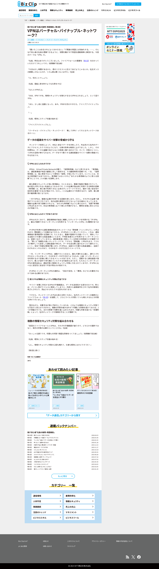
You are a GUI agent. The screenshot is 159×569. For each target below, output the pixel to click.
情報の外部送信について (124, 541)
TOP (26, 20)
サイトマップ (71, 546)
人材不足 (37, 501)
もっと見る (62, 476)
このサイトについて (73, 541)
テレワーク (49, 40)
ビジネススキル (39, 517)
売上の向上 (71, 506)
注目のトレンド (39, 512)
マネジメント (71, 512)
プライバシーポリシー (99, 541)
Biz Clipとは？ (107, 4)
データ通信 (40, 20)
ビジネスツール (72, 517)
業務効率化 (71, 495)
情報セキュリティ (73, 501)
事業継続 (37, 506)
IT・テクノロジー (40, 40)
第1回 (86, 60)
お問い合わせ (47, 546)
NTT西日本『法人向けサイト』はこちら (128, 4)
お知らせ (46, 541)
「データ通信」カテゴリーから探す (63, 415)
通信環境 (32, 20)
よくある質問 (22, 546)
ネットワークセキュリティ (60, 40)
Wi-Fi (37, 406)
